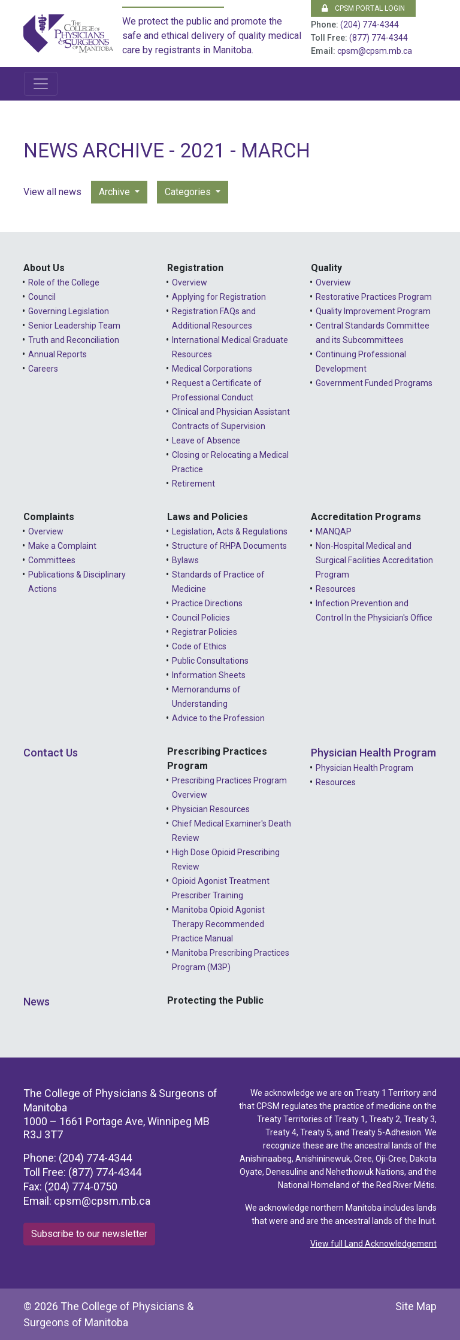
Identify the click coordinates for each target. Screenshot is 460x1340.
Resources (336, 589)
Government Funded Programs (374, 383)
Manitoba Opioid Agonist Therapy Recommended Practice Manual (218, 924)
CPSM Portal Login (363, 8)
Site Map (416, 1306)
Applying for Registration (219, 297)
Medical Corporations (212, 368)
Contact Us (50, 752)
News (36, 1001)
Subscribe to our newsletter (89, 1233)
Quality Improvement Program (373, 311)
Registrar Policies (204, 632)
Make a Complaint (62, 546)
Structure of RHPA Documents (229, 546)
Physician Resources (211, 809)
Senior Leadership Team (74, 325)
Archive (115, 191)
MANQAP (334, 531)
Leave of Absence (206, 440)
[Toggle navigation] (41, 84)
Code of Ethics (199, 646)
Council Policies (201, 617)
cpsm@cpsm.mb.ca (374, 51)
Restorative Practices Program (374, 297)
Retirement (193, 483)
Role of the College (63, 282)
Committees (51, 560)
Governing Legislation (68, 311)
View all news (52, 191)
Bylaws (185, 560)
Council (42, 297)
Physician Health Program (373, 752)
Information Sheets (209, 675)
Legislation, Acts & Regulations (230, 531)
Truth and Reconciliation (73, 340)
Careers (43, 368)
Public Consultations (210, 661)
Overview (189, 282)
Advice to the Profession (218, 718)
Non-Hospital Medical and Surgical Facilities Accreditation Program (374, 560)
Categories (189, 191)
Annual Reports (57, 354)
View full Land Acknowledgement (373, 1243)
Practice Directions (207, 603)
